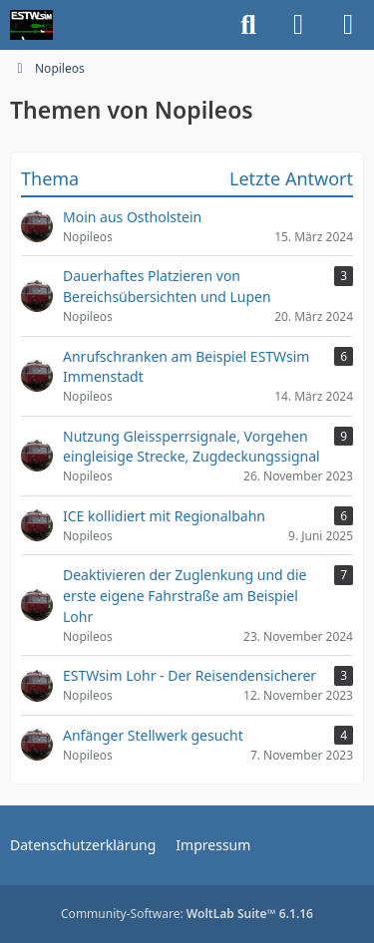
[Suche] (248, 25)
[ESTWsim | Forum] (31, 25)
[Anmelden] (298, 25)
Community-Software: (187, 913)
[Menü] (348, 25)
